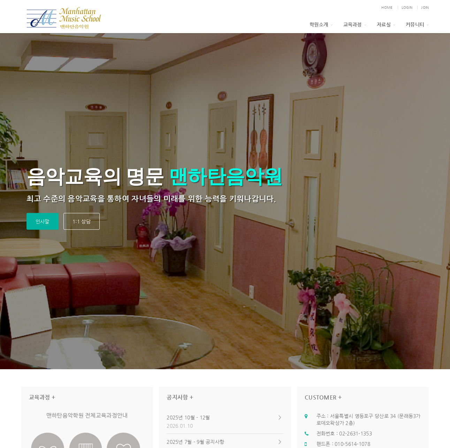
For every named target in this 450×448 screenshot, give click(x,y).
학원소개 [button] (321, 24)
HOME (386, 7)
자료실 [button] (386, 24)
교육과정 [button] (354, 24)
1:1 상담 (82, 221)
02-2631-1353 (355, 433)
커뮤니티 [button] (417, 24)
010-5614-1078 (352, 444)
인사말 (42, 221)
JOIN (425, 7)
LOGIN (407, 7)
